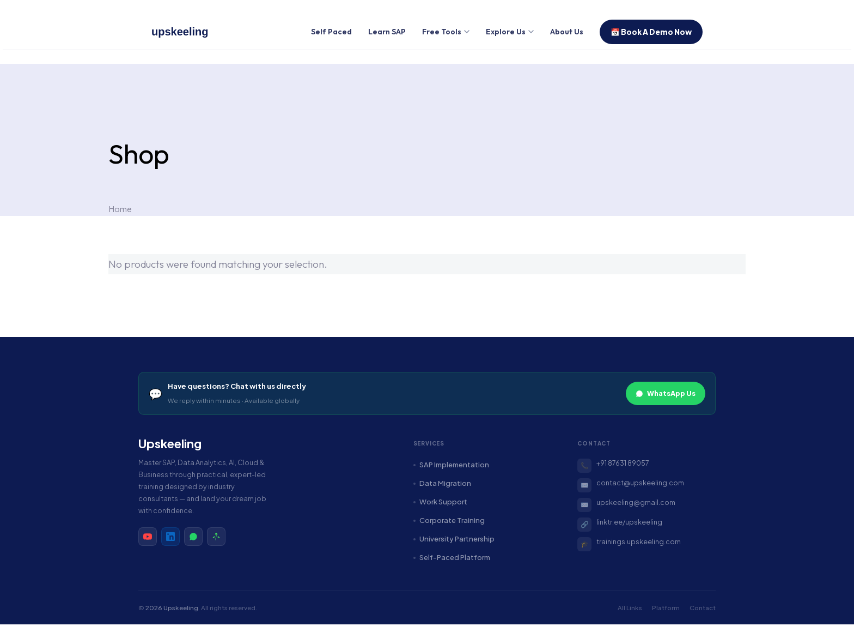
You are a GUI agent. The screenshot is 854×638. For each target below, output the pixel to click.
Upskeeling (170, 443)
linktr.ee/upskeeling (629, 521)
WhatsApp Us (666, 393)
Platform (666, 608)
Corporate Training (449, 520)
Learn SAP (387, 32)
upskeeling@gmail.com (635, 502)
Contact (703, 608)
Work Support (440, 501)
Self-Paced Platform (451, 557)
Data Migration (442, 483)
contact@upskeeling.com (640, 482)
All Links (630, 608)
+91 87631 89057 (622, 463)
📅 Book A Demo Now (651, 32)
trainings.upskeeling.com (638, 541)
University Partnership (454, 538)
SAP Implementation (451, 464)
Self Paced (331, 32)
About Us (566, 32)
